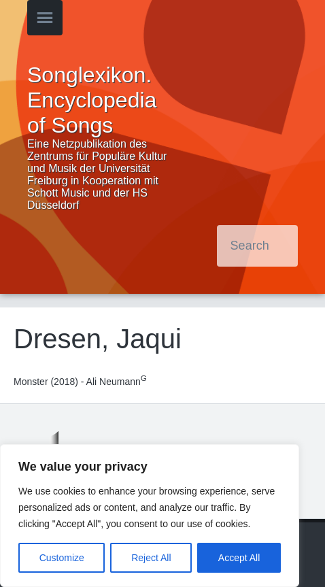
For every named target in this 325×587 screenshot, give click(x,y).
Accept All (239, 557)
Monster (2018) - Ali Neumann (80, 381)
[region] (149, 515)
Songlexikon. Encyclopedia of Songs (91, 100)
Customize (61, 557)
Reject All (151, 557)
